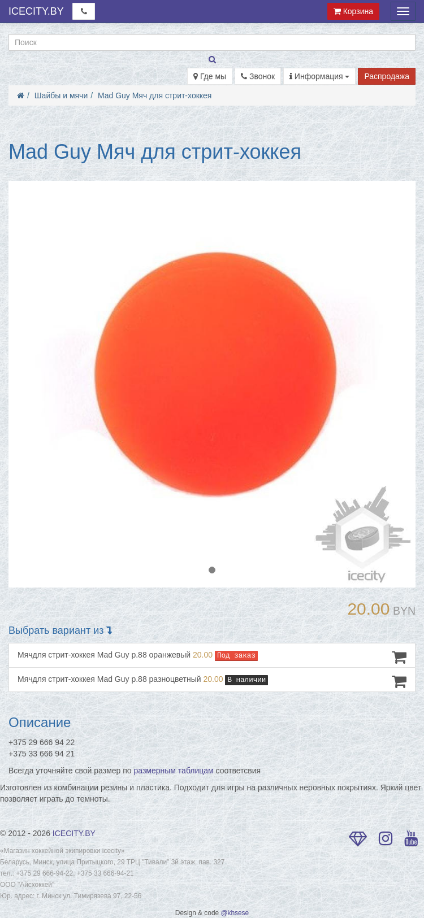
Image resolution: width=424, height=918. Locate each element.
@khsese (234, 913)
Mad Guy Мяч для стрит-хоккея (154, 95)
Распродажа (386, 76)
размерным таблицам (174, 770)
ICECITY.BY (36, 11)
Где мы (209, 76)
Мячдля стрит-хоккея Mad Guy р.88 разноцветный (212, 681)
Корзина (353, 11)
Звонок (258, 76)
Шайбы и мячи (61, 95)
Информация (319, 76)
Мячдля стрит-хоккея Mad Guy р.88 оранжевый (212, 657)
